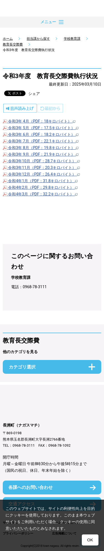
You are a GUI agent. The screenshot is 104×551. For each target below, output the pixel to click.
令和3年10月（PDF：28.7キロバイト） (41, 161)
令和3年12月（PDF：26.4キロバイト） (41, 174)
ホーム (8, 39)
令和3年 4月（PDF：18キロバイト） (39, 121)
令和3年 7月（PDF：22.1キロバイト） (40, 141)
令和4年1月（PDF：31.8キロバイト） (40, 181)
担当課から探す (38, 39)
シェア (34, 93)
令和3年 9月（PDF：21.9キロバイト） (40, 154)
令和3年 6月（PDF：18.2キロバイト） (40, 134)
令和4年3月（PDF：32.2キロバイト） (40, 194)
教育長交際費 (13, 44)
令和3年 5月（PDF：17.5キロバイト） (40, 128)
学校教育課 (72, 39)
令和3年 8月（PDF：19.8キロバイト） (40, 147)
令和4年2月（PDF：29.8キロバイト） (40, 187)
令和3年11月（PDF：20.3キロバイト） (41, 167)
